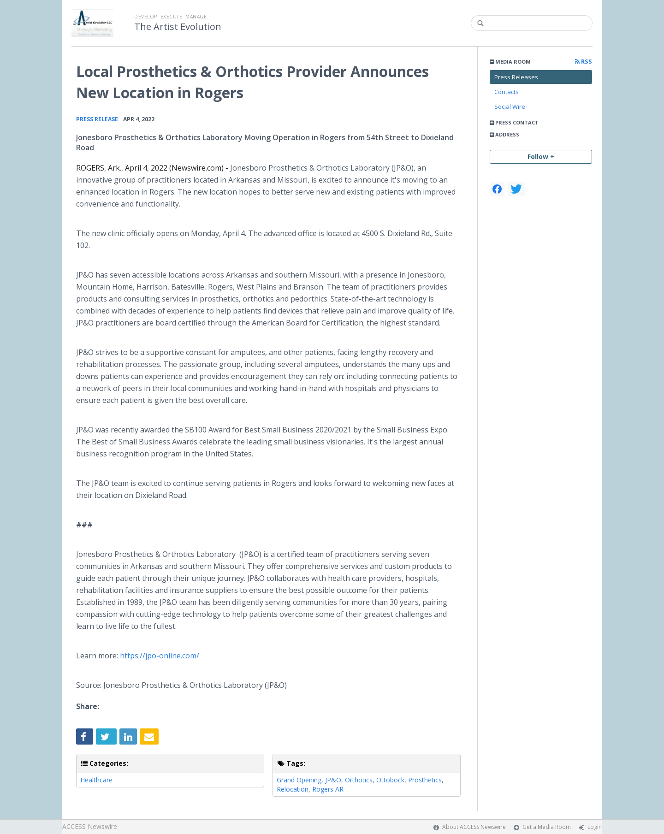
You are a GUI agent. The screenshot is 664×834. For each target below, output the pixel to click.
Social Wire (509, 106)
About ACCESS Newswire (474, 827)
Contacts (506, 92)
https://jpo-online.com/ (158, 656)
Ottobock (390, 779)
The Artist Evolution (177, 27)
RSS (583, 62)
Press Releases (516, 77)
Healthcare (96, 779)
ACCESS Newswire (89, 826)
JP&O (333, 779)
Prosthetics (425, 779)
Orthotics (359, 779)
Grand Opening (299, 779)
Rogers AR (328, 789)
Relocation (292, 789)
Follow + (541, 156)
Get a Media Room (546, 827)
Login (594, 827)
